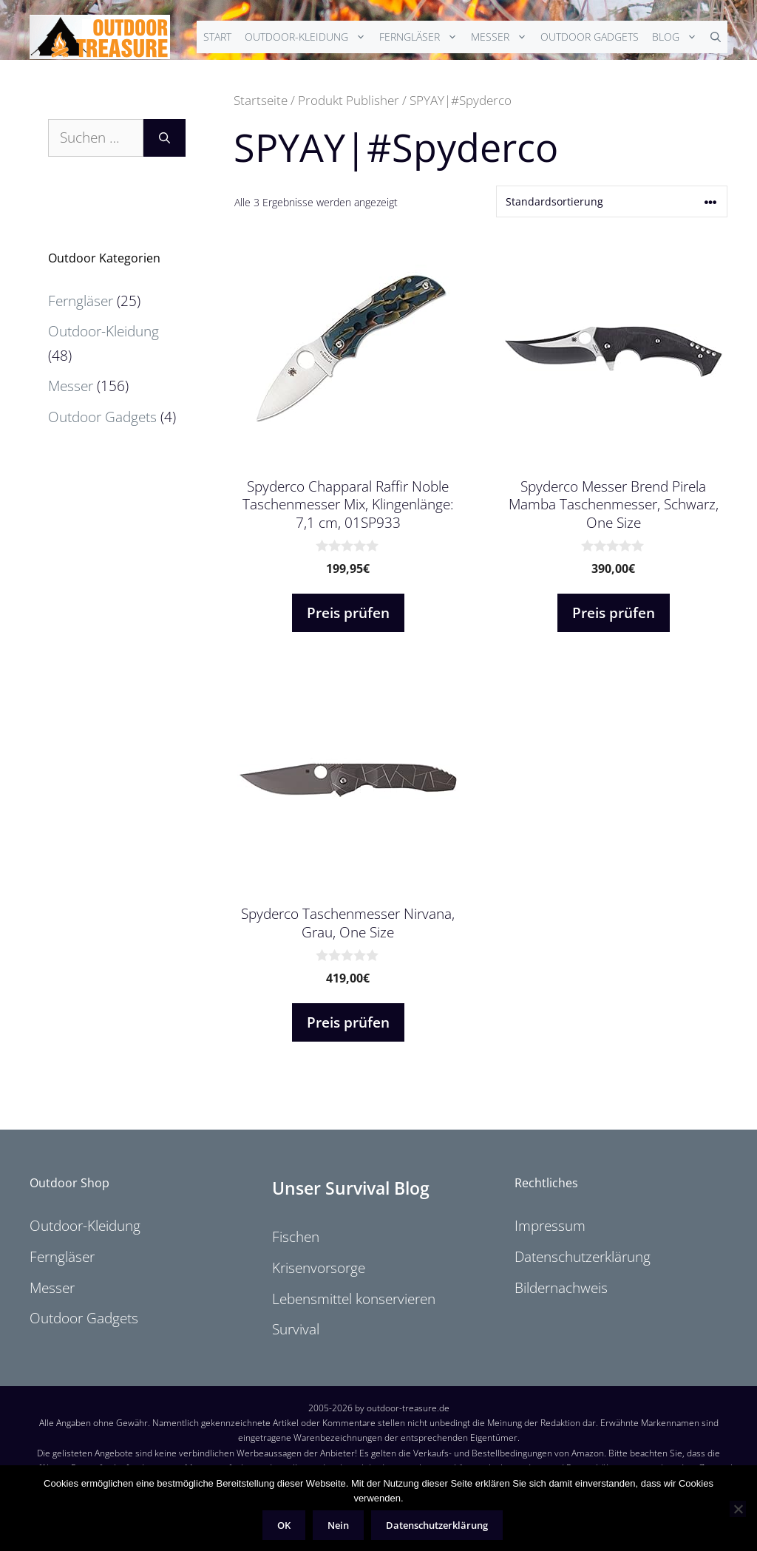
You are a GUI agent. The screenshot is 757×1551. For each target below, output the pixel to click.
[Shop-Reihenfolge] (611, 201)
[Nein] (738, 1509)
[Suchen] (164, 138)
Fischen (295, 1236)
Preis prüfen (348, 612)
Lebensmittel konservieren (353, 1299)
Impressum (550, 1225)
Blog (678, 37)
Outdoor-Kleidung (309, 37)
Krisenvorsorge (318, 1267)
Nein (338, 1525)
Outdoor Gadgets (589, 37)
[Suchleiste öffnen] (715, 37)
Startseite (261, 100)
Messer (502, 37)
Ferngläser (421, 37)
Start (217, 37)
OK (284, 1525)
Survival (295, 1329)
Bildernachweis (561, 1287)
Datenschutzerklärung (583, 1256)
